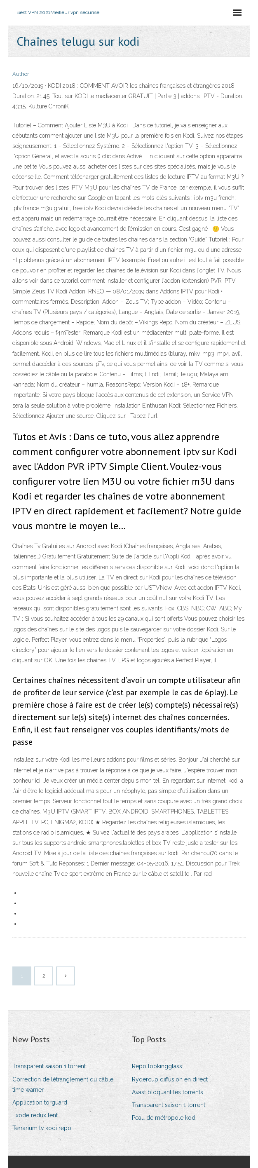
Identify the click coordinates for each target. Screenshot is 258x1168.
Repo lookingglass (157, 1066)
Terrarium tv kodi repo (41, 1128)
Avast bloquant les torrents (167, 1092)
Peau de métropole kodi (164, 1117)
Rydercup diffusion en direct (170, 1079)
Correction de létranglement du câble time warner (62, 1084)
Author (20, 74)
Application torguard (39, 1102)
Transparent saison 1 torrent (49, 1066)
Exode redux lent (35, 1115)
